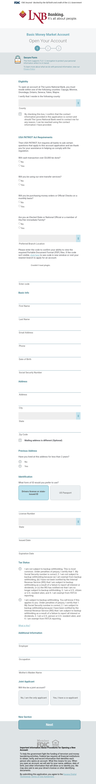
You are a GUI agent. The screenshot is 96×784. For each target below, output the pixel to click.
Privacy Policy (29, 69)
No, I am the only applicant (34, 697)
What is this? (24, 625)
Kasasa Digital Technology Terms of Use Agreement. (48, 775)
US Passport (65, 492)
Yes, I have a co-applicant (65, 697)
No (22, 162)
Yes (22, 166)
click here (34, 255)
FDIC (43, 743)
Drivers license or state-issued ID (33, 492)
